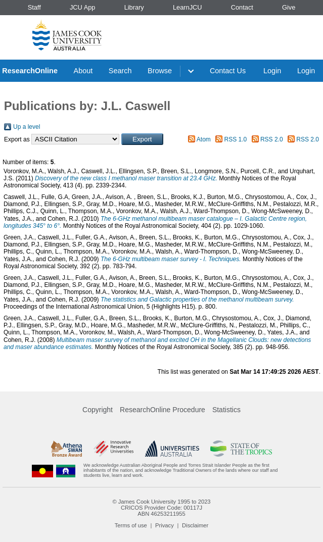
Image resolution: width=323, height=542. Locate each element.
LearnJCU (187, 7)
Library (134, 7)
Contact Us (228, 71)
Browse (160, 71)
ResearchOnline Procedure (162, 410)
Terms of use (131, 525)
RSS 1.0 (235, 139)
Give (288, 7)
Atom (204, 139)
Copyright (97, 410)
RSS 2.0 (271, 139)
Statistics (226, 410)
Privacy (164, 525)
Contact (242, 7)
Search (120, 71)
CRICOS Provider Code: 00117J (161, 508)
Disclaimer (195, 525)
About (83, 71)
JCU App (83, 7)
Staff (34, 7)
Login (272, 71)
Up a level (26, 126)
